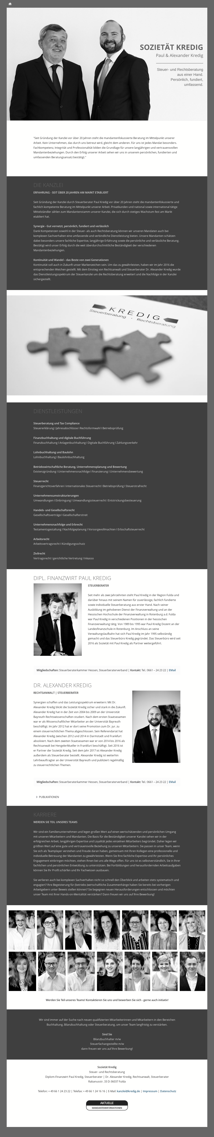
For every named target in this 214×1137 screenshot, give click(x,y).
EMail (172, 670)
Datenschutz (168, 1091)
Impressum (150, 1091)
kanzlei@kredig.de (128, 1091)
